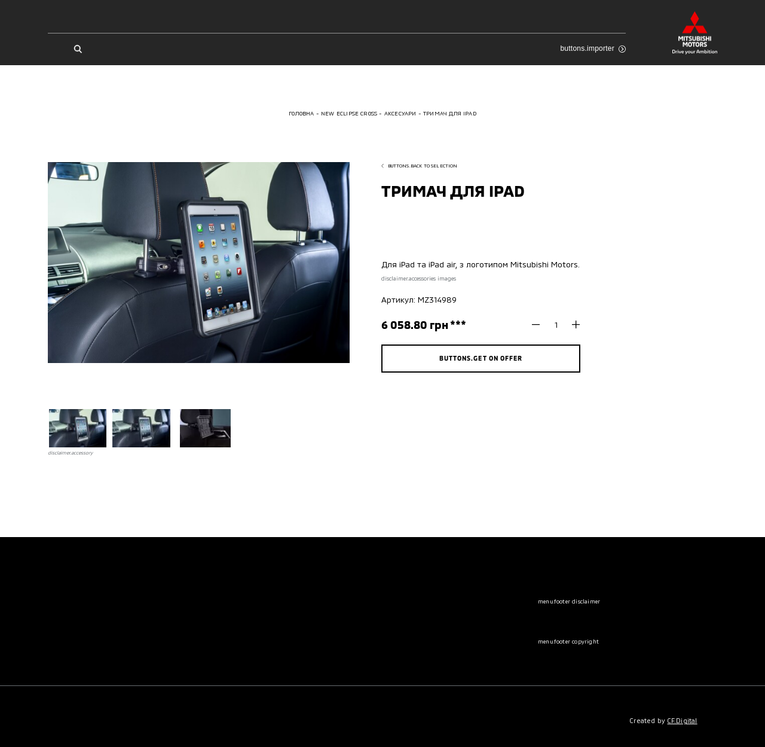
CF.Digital (682, 720)
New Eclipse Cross (349, 113)
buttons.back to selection (419, 166)
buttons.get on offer (480, 358)
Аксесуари (400, 113)
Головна (301, 113)
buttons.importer (592, 48)
